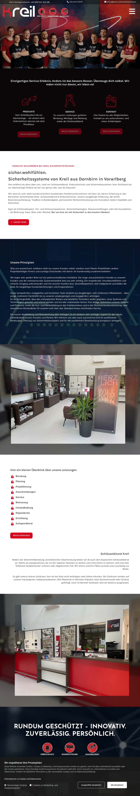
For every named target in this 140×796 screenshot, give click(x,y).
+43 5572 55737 (76, 2)
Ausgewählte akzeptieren (91, 785)
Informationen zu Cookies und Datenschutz (22, 779)
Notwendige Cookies (15, 785)
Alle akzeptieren (117, 785)
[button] (109, 11)
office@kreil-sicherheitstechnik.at (121, 2)
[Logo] (42, 11)
